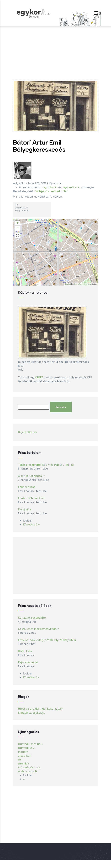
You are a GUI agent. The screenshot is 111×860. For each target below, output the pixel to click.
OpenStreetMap (80, 284)
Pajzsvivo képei (28, 662)
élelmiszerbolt (27, 771)
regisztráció (50, 187)
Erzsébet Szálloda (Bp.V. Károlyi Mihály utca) (47, 640)
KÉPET (39, 377)
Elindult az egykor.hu (31, 712)
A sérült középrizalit (31, 476)
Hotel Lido (25, 651)
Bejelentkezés (27, 432)
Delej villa (24, 509)
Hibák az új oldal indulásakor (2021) (40, 708)
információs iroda (29, 767)
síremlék (23, 763)
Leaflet (68, 284)
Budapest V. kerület (47, 191)
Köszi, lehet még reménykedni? (38, 629)
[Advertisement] (55, 51)
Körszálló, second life (32, 617)
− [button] (17, 228)
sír (19, 759)
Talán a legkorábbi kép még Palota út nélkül (46, 465)
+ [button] (17, 223)
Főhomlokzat (26, 487)
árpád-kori (24, 755)
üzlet (64, 191)
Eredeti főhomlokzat (31, 498)
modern (23, 752)
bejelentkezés (71, 187)
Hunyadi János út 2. (30, 744)
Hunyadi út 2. (26, 748)
